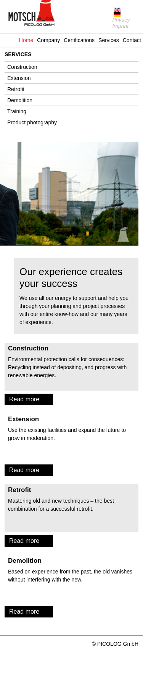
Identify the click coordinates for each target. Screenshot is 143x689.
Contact (132, 40)
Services (108, 40)
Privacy (121, 20)
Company (48, 40)
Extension (19, 78)
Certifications (79, 40)
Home (26, 40)
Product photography (32, 122)
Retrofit (15, 89)
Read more (24, 399)
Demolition (19, 100)
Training (16, 111)
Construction (22, 67)
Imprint (120, 26)
